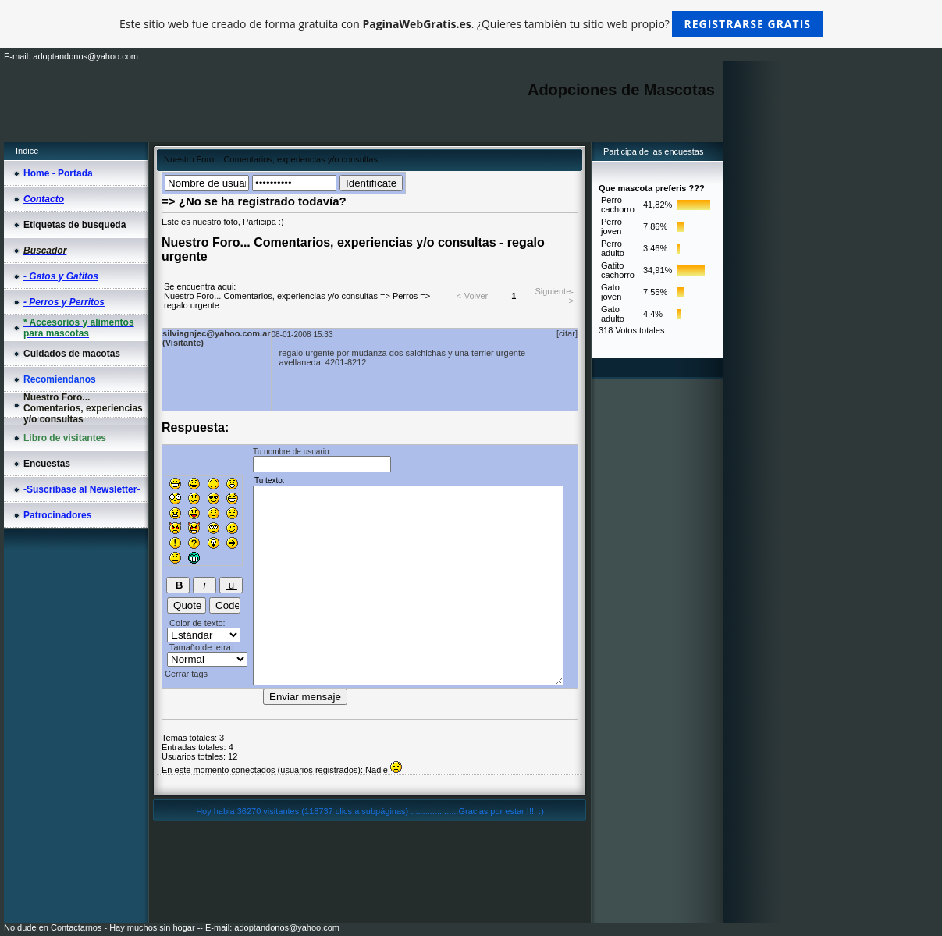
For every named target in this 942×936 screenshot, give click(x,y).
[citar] (567, 333)
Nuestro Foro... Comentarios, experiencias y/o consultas (271, 296)
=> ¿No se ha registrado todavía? (254, 201)
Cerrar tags (186, 673)
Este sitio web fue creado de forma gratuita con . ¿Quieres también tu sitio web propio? (471, 24)
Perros (405, 296)
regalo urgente (191, 305)
